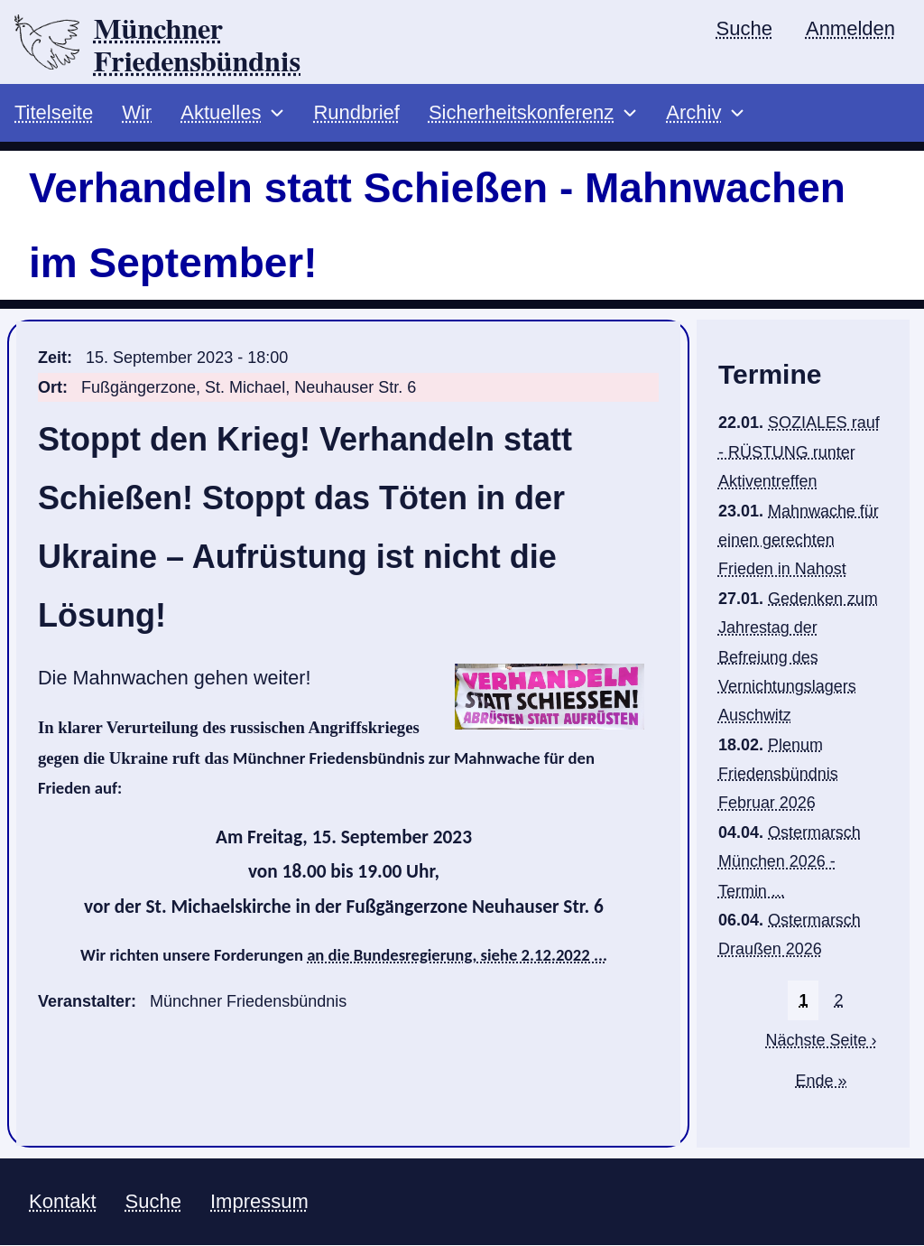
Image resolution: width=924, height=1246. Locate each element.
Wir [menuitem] (137, 113)
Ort (50, 387)
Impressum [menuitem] (259, 1202)
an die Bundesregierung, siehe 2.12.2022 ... (457, 955)
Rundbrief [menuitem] (356, 113)
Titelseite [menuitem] (53, 113)
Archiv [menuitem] (693, 113)
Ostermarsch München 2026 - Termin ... (789, 862)
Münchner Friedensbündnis (197, 46)
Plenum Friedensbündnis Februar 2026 (778, 774)
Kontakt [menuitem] (63, 1202)
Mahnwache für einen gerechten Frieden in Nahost (798, 540)
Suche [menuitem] (744, 28)
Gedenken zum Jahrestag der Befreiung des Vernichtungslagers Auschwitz (798, 657)
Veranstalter (84, 1002)
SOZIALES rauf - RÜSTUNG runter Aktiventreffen (799, 452)
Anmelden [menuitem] (850, 28)
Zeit (52, 358)
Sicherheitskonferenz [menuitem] (521, 113)
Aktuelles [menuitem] (220, 113)
